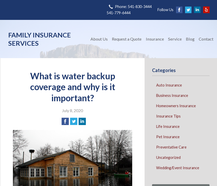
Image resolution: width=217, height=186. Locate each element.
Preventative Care (171, 147)
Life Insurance (168, 126)
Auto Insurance (169, 85)
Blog (190, 38)
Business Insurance (172, 95)
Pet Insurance (168, 137)
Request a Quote (126, 38)
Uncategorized (168, 157)
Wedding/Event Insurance (177, 168)
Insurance (155, 38)
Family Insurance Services (39, 39)
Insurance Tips (168, 116)
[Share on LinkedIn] (82, 121)
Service (175, 38)
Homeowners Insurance (176, 106)
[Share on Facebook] (65, 121)
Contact (206, 38)
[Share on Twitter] (73, 121)
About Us (99, 38)
